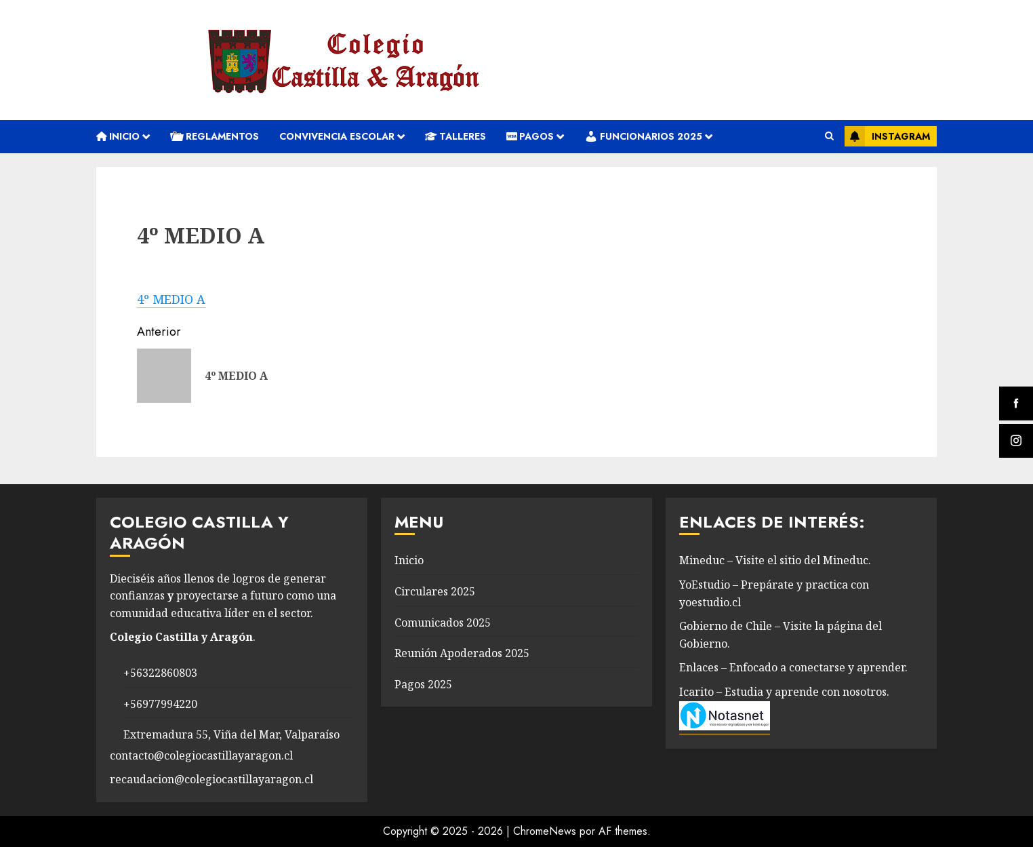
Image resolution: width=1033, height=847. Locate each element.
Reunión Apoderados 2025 (461, 653)
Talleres (455, 136)
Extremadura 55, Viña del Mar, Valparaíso (231, 734)
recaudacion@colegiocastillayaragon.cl (211, 779)
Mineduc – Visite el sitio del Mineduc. (775, 560)
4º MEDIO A (171, 299)
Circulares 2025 (434, 591)
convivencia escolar (336, 136)
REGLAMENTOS (214, 136)
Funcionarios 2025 (643, 136)
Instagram (887, 136)
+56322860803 (160, 672)
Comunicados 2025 (442, 622)
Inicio (118, 136)
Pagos (530, 136)
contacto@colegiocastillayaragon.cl (201, 755)
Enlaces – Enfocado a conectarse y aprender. (793, 667)
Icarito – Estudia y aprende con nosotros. (784, 691)
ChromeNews (544, 831)
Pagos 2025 (423, 684)
